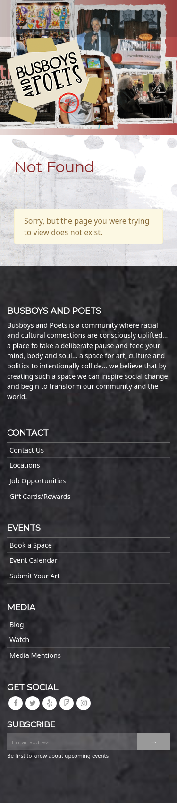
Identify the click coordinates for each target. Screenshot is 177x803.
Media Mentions (35, 655)
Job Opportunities (37, 480)
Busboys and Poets (54, 80)
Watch (19, 639)
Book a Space (30, 545)
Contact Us (26, 449)
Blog (16, 624)
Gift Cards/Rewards (40, 496)
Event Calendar (33, 560)
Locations (24, 465)
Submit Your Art (34, 575)
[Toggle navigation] (28, 15)
